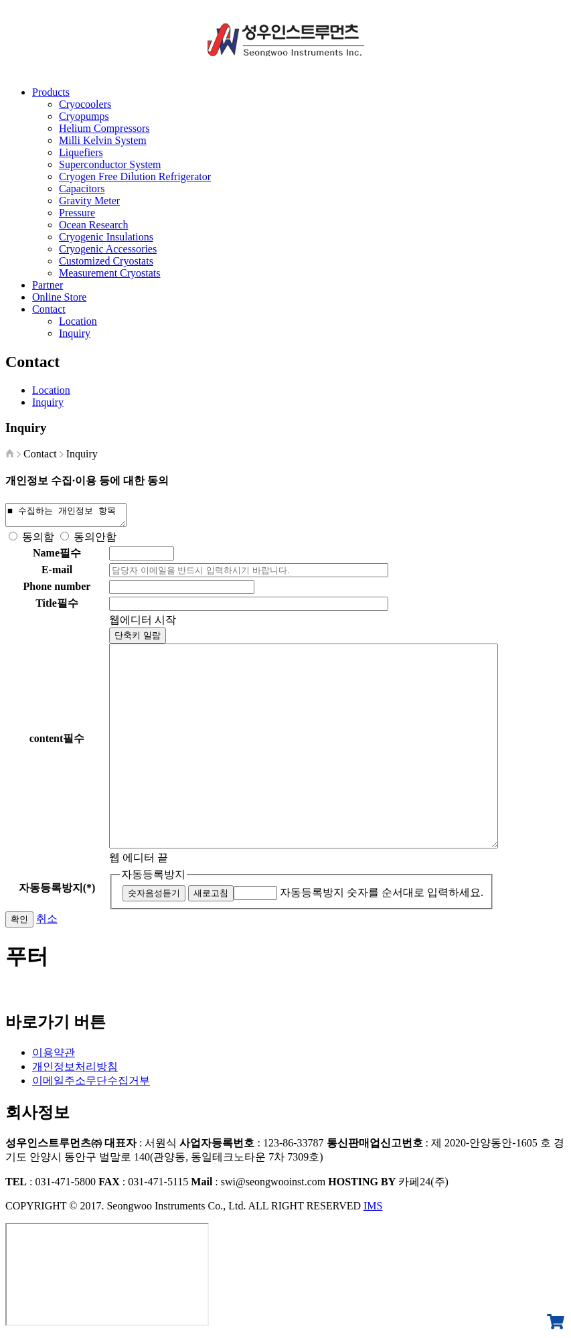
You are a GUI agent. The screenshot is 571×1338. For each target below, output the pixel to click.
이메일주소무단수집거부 (91, 1084)
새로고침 (210, 897)
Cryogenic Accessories (108, 248)
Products (51, 92)
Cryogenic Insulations (106, 236)
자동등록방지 (153, 878)
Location (78, 321)
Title (56, 607)
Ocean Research (94, 224)
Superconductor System (110, 164)
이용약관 (53, 1056)
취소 (47, 922)
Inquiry (74, 333)
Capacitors (81, 188)
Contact (49, 309)
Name (57, 557)
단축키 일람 (137, 639)
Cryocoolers (85, 104)
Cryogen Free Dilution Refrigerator (135, 176)
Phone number (57, 590)
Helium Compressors (104, 128)
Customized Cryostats (106, 261)
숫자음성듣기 (154, 897)
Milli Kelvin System (103, 140)
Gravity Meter (89, 200)
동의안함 (95, 540)
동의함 (38, 540)
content (57, 742)
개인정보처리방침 (75, 1070)
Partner (47, 285)
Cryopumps (84, 116)
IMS (372, 1209)
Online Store (59, 297)
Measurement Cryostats (110, 273)
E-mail (57, 573)
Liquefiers (81, 152)
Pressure (77, 212)
